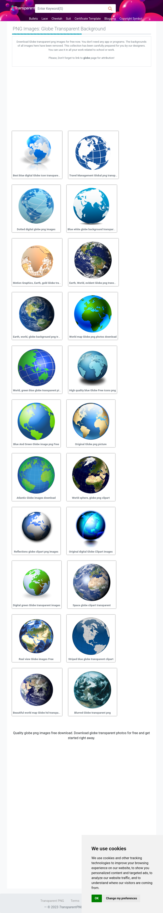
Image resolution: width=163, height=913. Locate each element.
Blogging (110, 18)
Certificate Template (88, 18)
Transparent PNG (52, 901)
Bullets (33, 18)
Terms (75, 901)
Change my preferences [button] (121, 898)
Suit (68, 18)
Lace (45, 18)
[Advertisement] (81, 97)
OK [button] (97, 898)
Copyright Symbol (131, 18)
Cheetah (57, 18)
